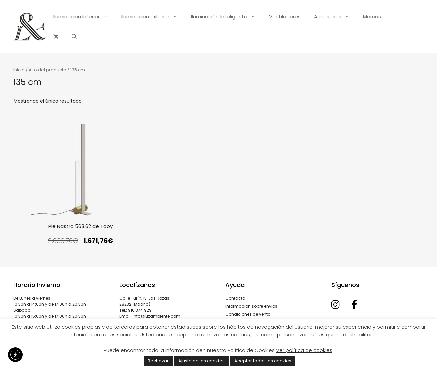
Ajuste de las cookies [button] (201, 361)
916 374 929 (140, 310)
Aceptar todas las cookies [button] (262, 361)
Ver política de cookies (304, 350)
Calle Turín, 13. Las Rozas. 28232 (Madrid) (144, 301)
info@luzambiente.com (156, 316)
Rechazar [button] (158, 361)
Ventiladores (285, 16)
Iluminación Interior (84, 17)
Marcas (372, 16)
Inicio (19, 70)
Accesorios (335, 17)
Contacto (235, 298)
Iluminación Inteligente (226, 17)
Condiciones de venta (248, 314)
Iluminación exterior (152, 17)
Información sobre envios (251, 306)
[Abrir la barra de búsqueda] (74, 37)
